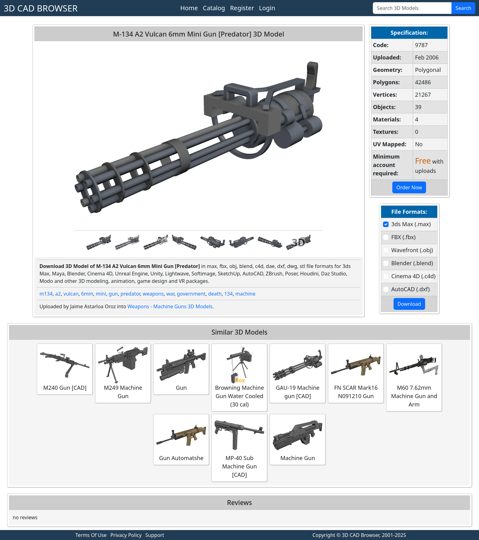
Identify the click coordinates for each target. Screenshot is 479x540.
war (170, 293)
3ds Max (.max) (411, 224)
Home (189, 8)
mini (101, 293)
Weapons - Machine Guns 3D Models (170, 306)
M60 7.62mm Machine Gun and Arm (414, 377)
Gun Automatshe (181, 439)
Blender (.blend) (412, 263)
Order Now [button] (409, 187)
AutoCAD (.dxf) (410, 289)
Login (267, 8)
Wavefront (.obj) (412, 250)
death (215, 293)
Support (155, 535)
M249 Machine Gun (123, 373)
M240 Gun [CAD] (64, 368)
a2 (58, 293)
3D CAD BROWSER (41, 8)
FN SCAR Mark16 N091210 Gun (356, 373)
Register (242, 8)
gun (113, 293)
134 (228, 293)
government (191, 293)
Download (409, 304)
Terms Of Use (91, 535)
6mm (87, 293)
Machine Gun (297, 439)
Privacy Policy (126, 535)
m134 (45, 293)
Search (463, 8)
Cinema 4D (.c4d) (413, 276)
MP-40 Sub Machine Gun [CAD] (239, 447)
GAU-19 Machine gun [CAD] (297, 373)
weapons (153, 293)
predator (130, 293)
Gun (181, 368)
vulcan (71, 293)
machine (245, 293)
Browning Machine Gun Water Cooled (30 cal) (239, 377)
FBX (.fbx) (403, 237)
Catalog (214, 8)
